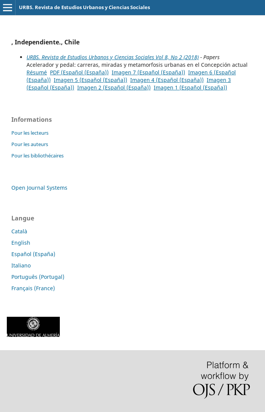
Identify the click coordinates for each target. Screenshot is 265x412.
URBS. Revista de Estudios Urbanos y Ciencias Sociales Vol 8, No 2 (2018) (112, 57)
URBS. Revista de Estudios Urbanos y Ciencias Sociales (84, 7)
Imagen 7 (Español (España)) (148, 72)
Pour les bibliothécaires (37, 155)
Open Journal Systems (39, 187)
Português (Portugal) (37, 276)
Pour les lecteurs (29, 132)
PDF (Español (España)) (79, 72)
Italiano (21, 265)
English (20, 242)
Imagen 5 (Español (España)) (90, 79)
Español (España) (33, 254)
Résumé (36, 72)
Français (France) (33, 288)
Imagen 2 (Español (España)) (114, 87)
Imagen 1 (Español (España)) (190, 87)
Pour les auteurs (29, 144)
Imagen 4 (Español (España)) (167, 79)
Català (19, 231)
